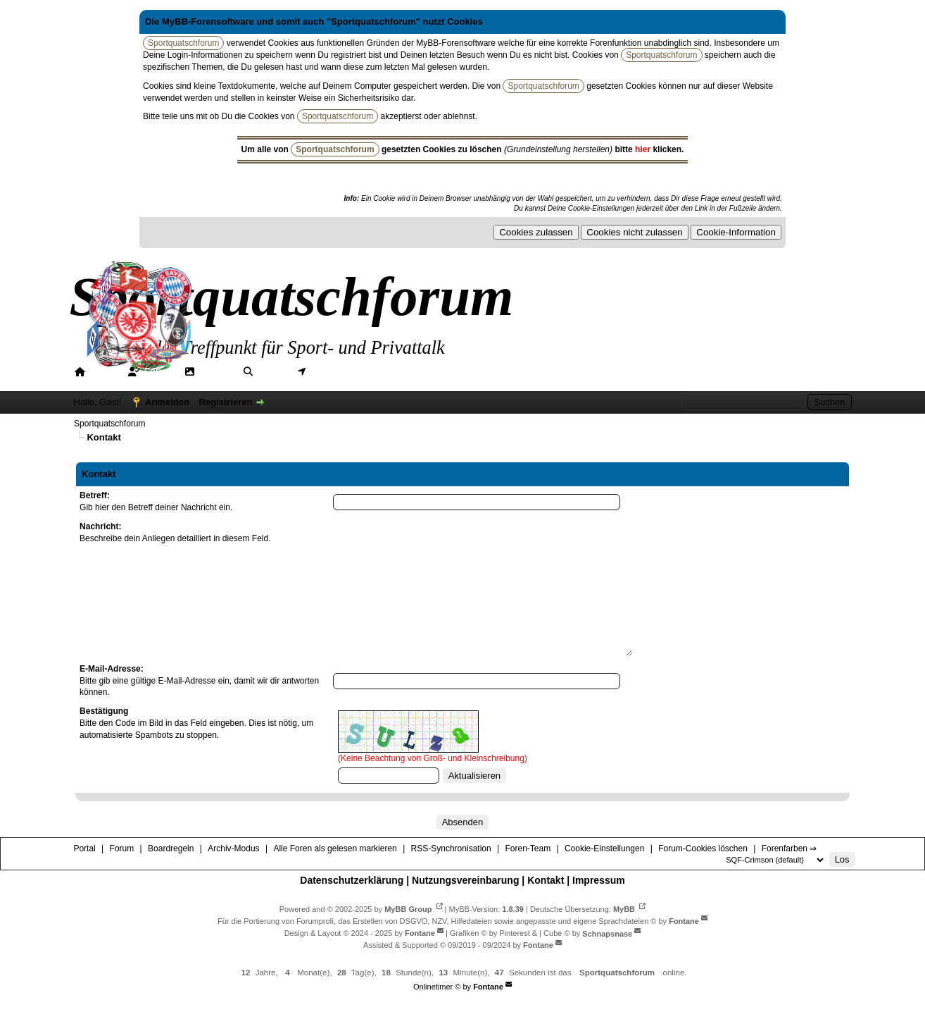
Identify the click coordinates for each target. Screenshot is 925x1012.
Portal (103, 371)
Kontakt (545, 880)
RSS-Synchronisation (451, 848)
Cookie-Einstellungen (604, 848)
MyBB (624, 909)
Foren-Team (527, 848)
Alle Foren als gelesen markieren (334, 848)
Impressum (598, 880)
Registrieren (226, 402)
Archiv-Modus (233, 848)
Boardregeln (171, 848)
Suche (272, 371)
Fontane (684, 921)
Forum (158, 371)
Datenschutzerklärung (351, 880)
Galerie (215, 371)
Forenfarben (537, 371)
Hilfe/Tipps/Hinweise (439, 371)
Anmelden (167, 402)
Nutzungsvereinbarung (465, 880)
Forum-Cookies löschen (703, 848)
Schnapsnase (607, 933)
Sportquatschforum (109, 423)
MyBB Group (408, 909)
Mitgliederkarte (342, 371)
